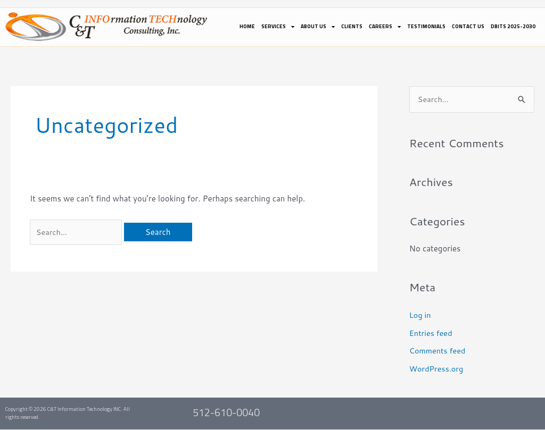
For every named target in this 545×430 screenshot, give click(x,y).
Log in (420, 315)
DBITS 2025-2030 (513, 26)
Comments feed (438, 351)
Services (277, 27)
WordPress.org (437, 369)
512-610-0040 (226, 413)
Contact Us (468, 26)
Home (247, 26)
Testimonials (426, 26)
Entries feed (431, 333)
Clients (351, 26)
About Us (318, 27)
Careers (385, 27)
